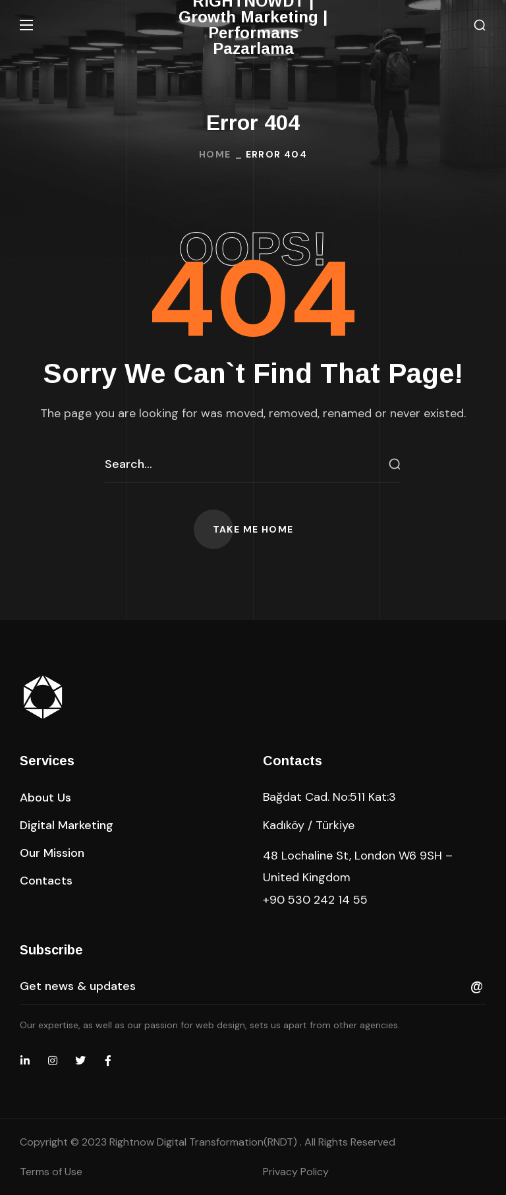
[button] (479, 25)
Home (215, 154)
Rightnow (204, 1142)
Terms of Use (51, 1172)
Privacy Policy (296, 1172)
